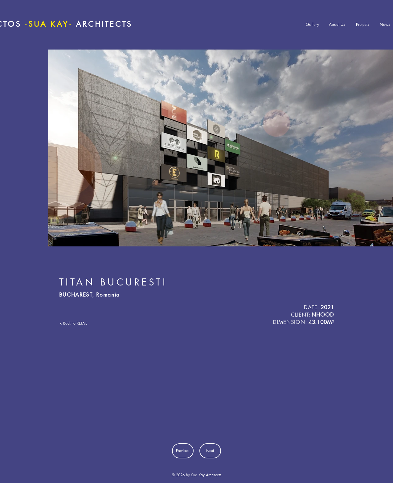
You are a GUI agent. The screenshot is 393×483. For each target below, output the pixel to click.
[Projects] (362, 24)
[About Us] (337, 24)
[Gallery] (312, 24)
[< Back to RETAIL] (78, 323)
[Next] (210, 450)
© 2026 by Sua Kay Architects (196, 474)
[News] (385, 24)
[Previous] (183, 450)
